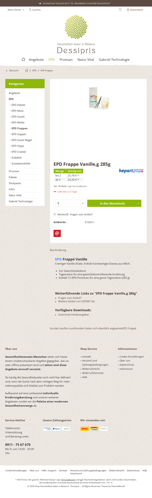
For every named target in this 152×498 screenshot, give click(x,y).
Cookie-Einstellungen (132, 356)
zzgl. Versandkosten (77, 186)
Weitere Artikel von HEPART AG (75, 301)
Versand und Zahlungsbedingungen (95, 362)
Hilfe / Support (48, 470)
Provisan (14, 171)
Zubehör (16, 157)
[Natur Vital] (85, 59)
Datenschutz (127, 364)
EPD (11, 99)
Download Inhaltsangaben (72, 314)
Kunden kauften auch (62, 328)
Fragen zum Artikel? (79, 214)
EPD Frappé (129, 328)
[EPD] (51, 59)
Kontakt (86, 356)
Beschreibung (58, 250)
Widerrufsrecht (91, 368)
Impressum (126, 368)
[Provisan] (66, 59)
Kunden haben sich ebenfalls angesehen (98, 328)
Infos (12, 189)
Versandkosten (68, 479)
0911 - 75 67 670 (17, 444)
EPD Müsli (17, 110)
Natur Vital (15, 195)
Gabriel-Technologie (21, 201)
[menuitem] (135, 10)
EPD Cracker (18, 151)
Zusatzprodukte (20, 163)
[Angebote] (36, 59)
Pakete (13, 177)
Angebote (14, 93)
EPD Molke (17, 122)
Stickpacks (15, 183)
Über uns (125, 360)
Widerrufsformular (93, 373)
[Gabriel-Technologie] (114, 59)
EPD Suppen (18, 134)
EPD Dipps (17, 146)
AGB (84, 377)
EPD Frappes (19, 128)
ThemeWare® (118, 486)
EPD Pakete (18, 105)
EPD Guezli (18, 116)
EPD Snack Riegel (21, 140)
